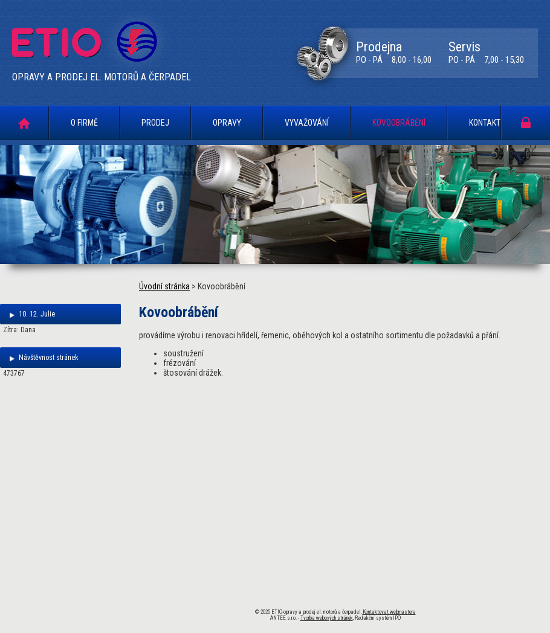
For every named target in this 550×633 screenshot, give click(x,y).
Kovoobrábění (398, 122)
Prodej (155, 122)
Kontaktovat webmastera (389, 612)
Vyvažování (307, 122)
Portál (526, 122)
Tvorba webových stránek (326, 618)
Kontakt (484, 122)
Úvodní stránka (24, 123)
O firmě (84, 122)
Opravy (227, 122)
